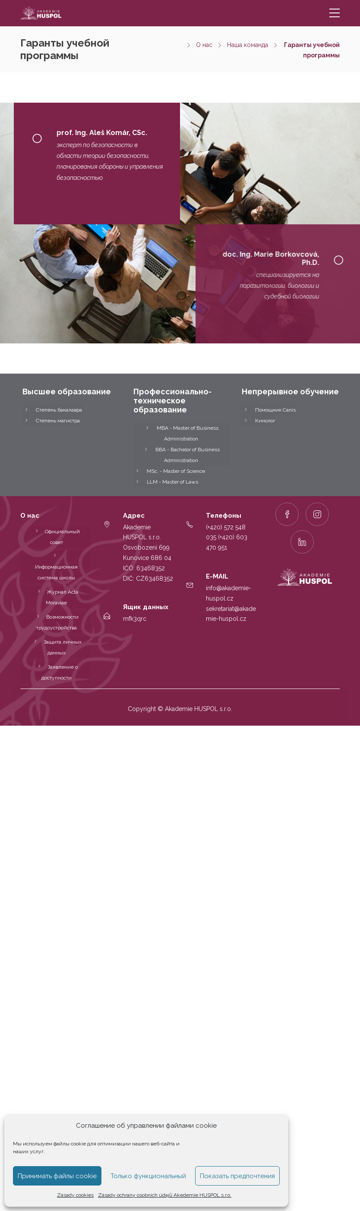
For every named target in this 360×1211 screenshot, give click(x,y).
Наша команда (247, 44)
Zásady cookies (75, 1195)
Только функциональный (148, 1176)
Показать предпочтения (237, 1176)
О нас (204, 44)
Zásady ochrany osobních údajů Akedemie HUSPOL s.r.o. (164, 1195)
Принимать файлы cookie (57, 1176)
